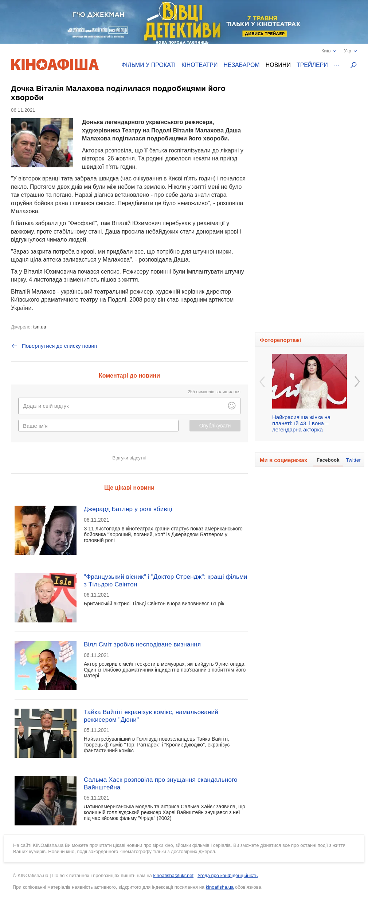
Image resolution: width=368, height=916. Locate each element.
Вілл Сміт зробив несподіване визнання (142, 644)
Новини (278, 65)
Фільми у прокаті (149, 65)
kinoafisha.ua (220, 887)
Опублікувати (215, 426)
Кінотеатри (199, 65)
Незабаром (242, 65)
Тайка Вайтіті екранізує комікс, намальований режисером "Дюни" (151, 716)
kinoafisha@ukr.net (173, 875)
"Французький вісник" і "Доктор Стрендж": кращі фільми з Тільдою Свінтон (165, 580)
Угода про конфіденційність (227, 875)
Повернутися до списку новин (54, 346)
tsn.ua (39, 327)
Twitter (353, 460)
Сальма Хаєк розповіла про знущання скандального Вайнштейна (161, 783)
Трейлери (312, 65)
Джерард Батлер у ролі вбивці (128, 509)
